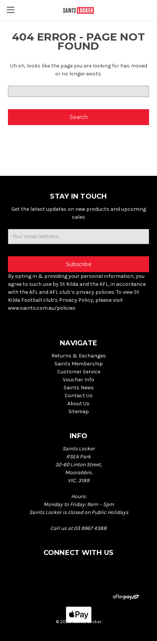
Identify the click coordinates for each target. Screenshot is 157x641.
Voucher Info (78, 379)
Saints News (79, 387)
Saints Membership (78, 363)
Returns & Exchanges (78, 356)
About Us (78, 403)
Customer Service (78, 371)
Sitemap (78, 411)
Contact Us (79, 395)
